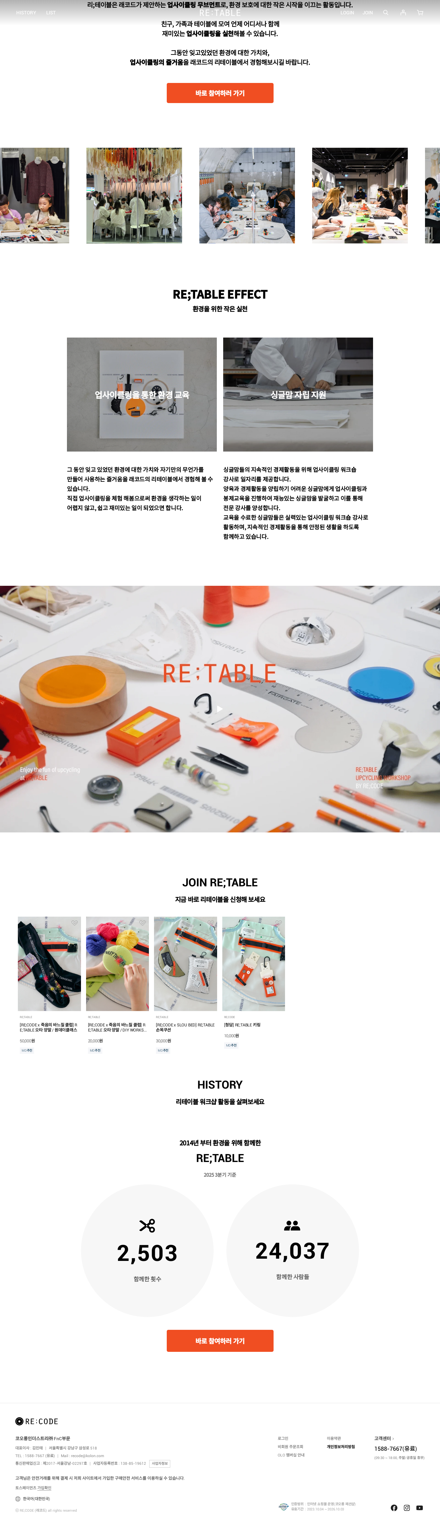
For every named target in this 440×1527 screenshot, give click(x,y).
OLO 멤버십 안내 (291, 1455)
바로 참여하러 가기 (220, 93)
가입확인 (44, 1488)
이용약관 (334, 1438)
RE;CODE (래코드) (220, 13)
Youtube (419, 1508)
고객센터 (382, 1438)
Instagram (407, 1508)
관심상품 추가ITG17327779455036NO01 (74, 923)
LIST (51, 13)
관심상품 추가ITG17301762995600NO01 (210, 923)
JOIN (368, 13)
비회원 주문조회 (290, 1447)
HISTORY (26, 13)
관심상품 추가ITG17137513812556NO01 (278, 923)
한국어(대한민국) (32, 1498)
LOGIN (347, 13)
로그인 (283, 1438)
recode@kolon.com (87, 1456)
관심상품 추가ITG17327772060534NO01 (142, 923)
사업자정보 (160, 1464)
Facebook (394, 1508)
